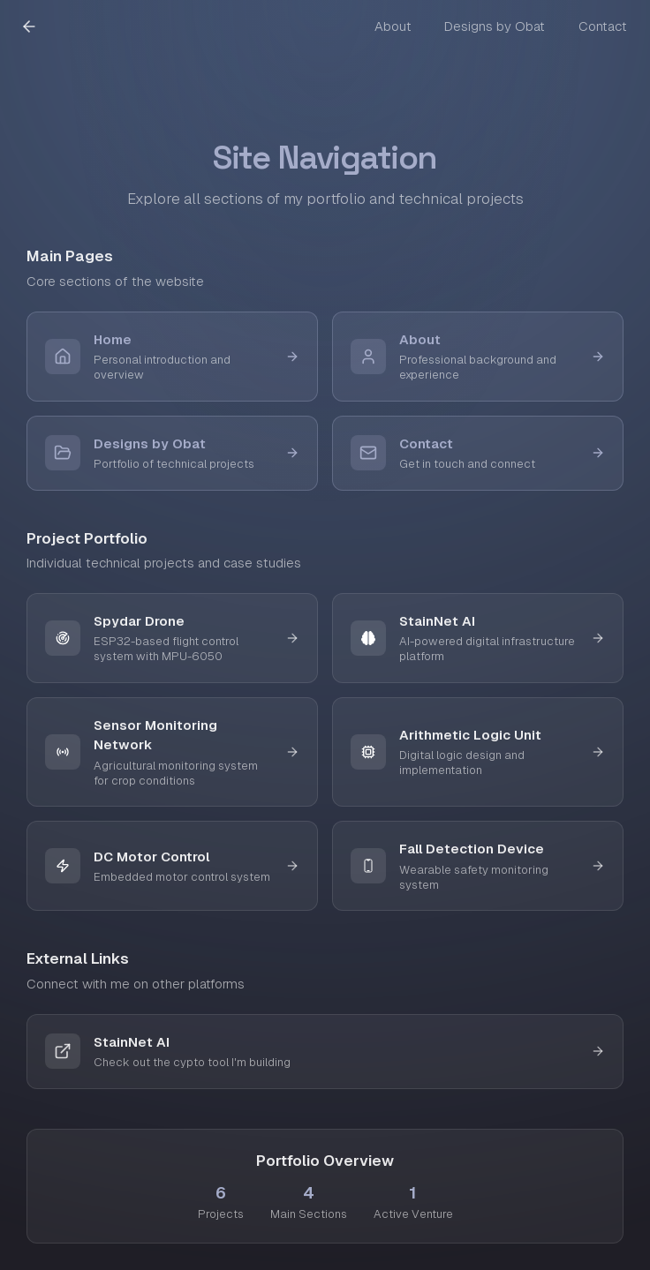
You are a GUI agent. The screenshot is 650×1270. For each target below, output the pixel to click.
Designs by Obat (494, 26)
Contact (602, 26)
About (393, 26)
